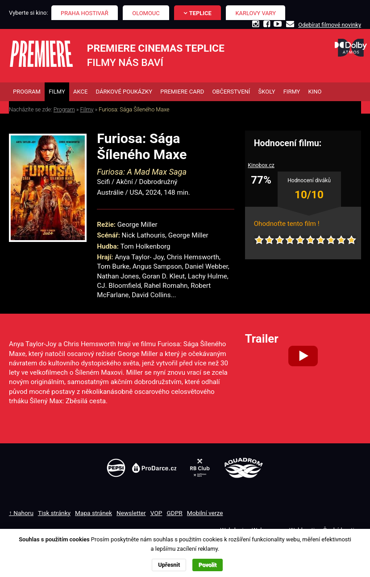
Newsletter (131, 512)
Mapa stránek (93, 512)
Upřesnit (169, 564)
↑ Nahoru (21, 512)
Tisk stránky (54, 512)
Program (64, 109)
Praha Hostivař (84, 13)
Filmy (87, 109)
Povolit (207, 564)
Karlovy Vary (256, 13)
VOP (156, 512)
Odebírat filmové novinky (329, 24)
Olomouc (145, 13)
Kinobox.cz (261, 165)
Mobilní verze (205, 512)
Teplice (200, 13)
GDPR (174, 512)
